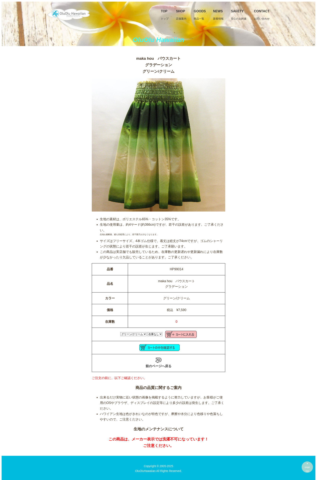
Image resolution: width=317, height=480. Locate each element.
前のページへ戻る (158, 362)
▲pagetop (307, 467)
